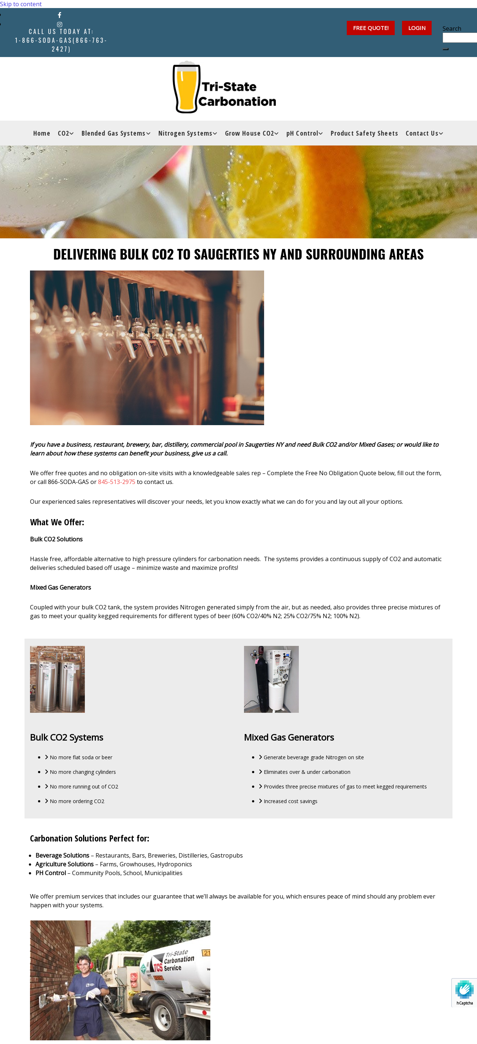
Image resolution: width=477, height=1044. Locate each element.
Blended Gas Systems (114, 134)
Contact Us (422, 134)
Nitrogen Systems (185, 134)
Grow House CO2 (249, 134)
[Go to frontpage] (225, 113)
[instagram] (59, 24)
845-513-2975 (116, 482)
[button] (417, 28)
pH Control (302, 134)
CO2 (63, 134)
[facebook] (59, 15)
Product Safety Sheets (364, 134)
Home (41, 134)
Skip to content (21, 4)
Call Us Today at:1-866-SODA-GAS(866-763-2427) (61, 40)
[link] (66, 134)
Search (452, 28)
